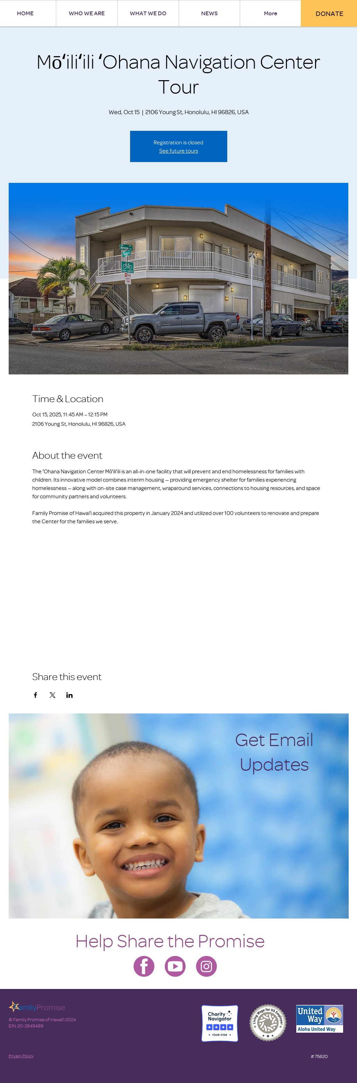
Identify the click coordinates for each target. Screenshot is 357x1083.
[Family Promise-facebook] (144, 966)
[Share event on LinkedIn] (69, 695)
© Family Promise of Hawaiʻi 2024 (42, 1019)
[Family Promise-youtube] (175, 966)
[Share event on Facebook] (35, 695)
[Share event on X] (52, 695)
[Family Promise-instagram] (206, 966)
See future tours (178, 150)
